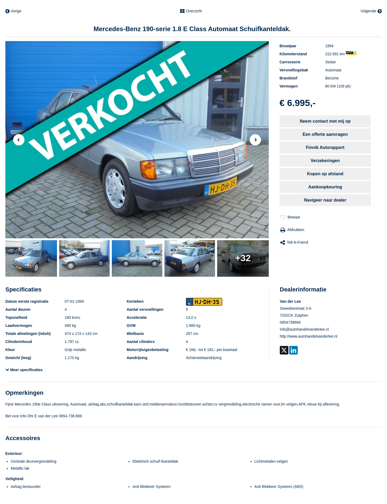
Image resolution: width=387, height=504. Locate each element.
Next (257, 140)
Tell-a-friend (294, 242)
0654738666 (290, 322)
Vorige (13, 11)
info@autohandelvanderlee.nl (304, 329)
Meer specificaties (24, 370)
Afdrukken (292, 230)
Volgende (371, 11)
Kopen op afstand (325, 173)
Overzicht (191, 11)
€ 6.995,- (298, 103)
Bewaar (290, 217)
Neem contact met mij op (325, 121)
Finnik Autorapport (325, 147)
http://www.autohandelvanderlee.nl (308, 336)
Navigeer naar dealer (325, 200)
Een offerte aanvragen (325, 134)
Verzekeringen (325, 160)
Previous (17, 139)
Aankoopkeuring (325, 187)
